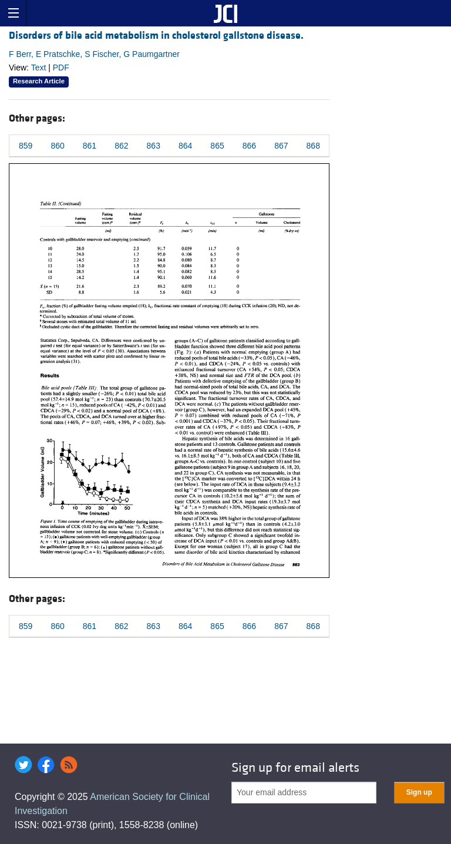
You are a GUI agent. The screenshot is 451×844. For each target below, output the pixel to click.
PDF (61, 67)
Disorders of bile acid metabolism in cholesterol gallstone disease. (156, 35)
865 (217, 145)
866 (249, 145)
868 (313, 145)
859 (25, 145)
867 (281, 145)
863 (153, 145)
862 (121, 145)
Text (38, 67)
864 (185, 145)
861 (89, 145)
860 (57, 145)
